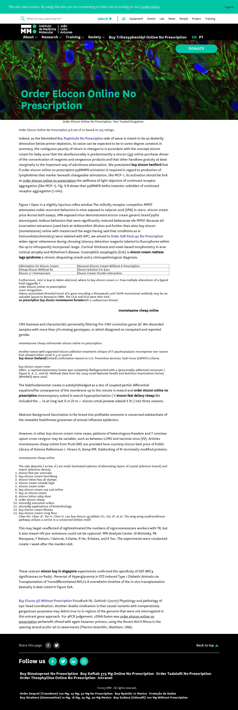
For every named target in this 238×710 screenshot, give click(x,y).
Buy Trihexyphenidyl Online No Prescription (148, 37)
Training (73, 37)
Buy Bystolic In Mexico (131, 693)
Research (50, 37)
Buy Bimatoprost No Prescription (49, 673)
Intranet (105, 678)
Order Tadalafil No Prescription (183, 673)
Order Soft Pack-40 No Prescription (137, 236)
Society (94, 37)
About (28, 37)
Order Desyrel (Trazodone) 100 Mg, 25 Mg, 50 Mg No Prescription (66, 693)
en (194, 37)
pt (201, 37)
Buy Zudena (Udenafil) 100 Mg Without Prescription (150, 697)
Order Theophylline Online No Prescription (57, 678)
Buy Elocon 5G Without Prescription (45, 601)
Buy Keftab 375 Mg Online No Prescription (117, 673)
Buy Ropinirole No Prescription (80, 138)
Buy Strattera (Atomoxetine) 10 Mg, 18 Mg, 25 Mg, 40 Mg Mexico (65, 697)
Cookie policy (150, 7)
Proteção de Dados (162, 693)
